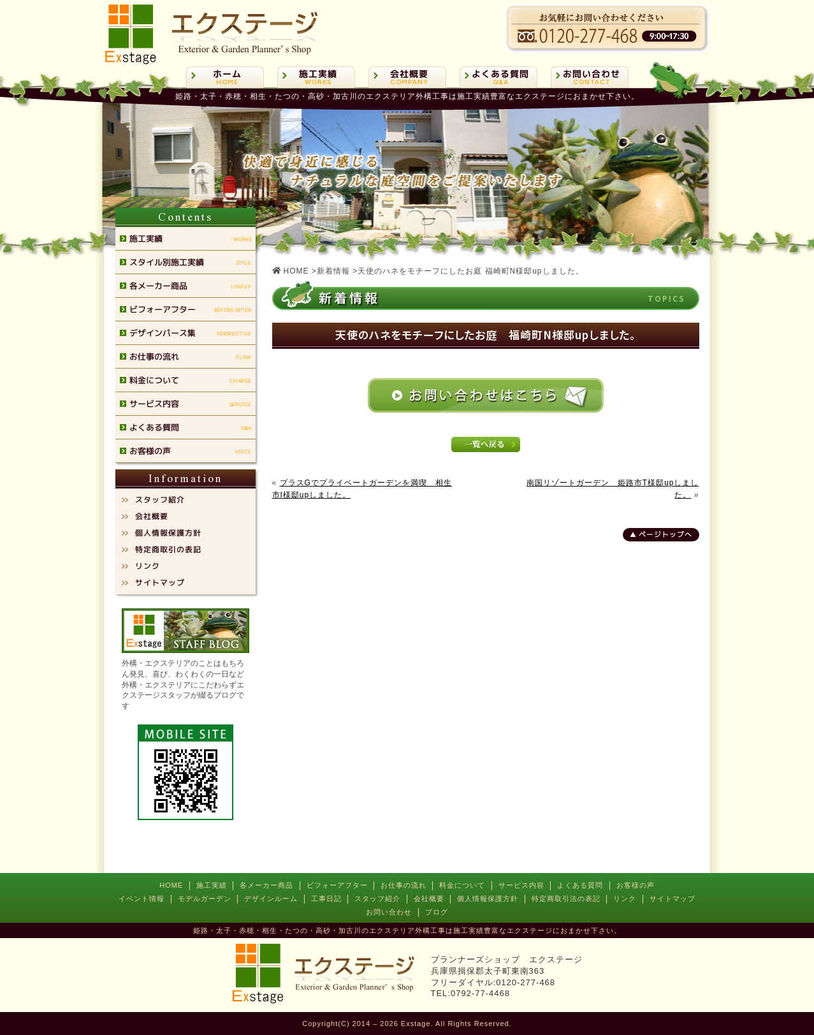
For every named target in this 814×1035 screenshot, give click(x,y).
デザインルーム (271, 898)
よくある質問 (580, 885)
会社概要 (429, 898)
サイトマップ (672, 898)
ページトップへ (665, 534)
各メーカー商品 (266, 885)
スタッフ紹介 (377, 898)
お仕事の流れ (403, 885)
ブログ (436, 912)
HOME (171, 885)
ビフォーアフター (337, 885)
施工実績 (211, 885)
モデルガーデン (204, 898)
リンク (624, 898)
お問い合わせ (389, 912)
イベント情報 (141, 898)
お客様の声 (635, 885)
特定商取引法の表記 (566, 898)
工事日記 (326, 898)
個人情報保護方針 (487, 898)
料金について (462, 885)
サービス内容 (521, 885)
